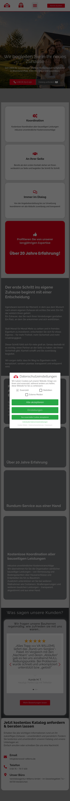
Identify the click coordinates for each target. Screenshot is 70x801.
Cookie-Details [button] (23, 425)
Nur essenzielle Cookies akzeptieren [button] (35, 417)
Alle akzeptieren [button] (35, 402)
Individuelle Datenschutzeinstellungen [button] (35, 422)
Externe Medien (34, 394)
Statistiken (45, 390)
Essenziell (22, 390)
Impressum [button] (48, 425)
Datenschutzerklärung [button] (36, 425)
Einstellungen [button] (35, 410)
